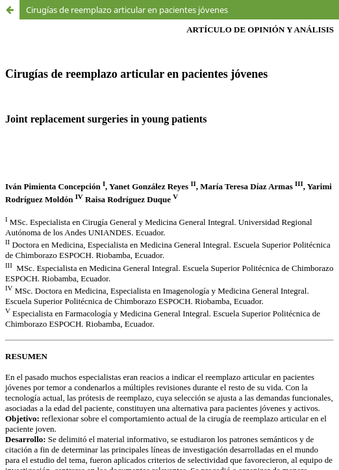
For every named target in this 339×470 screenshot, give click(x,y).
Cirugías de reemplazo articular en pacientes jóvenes (127, 10)
